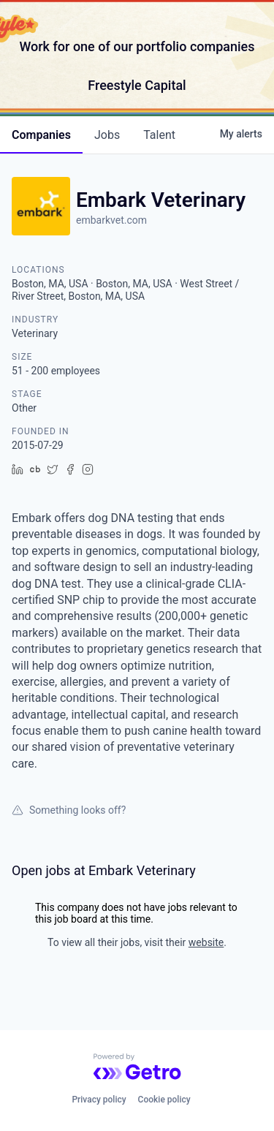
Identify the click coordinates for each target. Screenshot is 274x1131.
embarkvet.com (111, 220)
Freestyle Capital (137, 85)
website (206, 942)
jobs (107, 135)
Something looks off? (69, 810)
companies (41, 135)
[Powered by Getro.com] (137, 1067)
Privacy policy (99, 1099)
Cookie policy (164, 1099)
